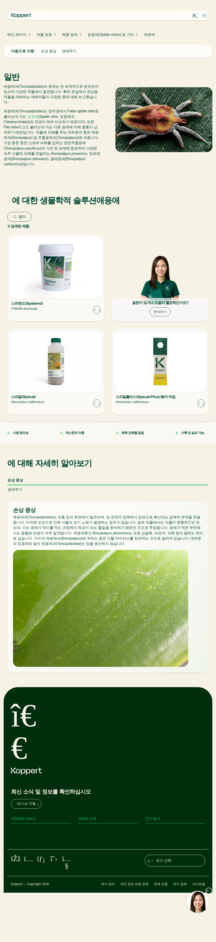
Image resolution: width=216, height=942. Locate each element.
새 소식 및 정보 (90, 839)
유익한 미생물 (22, 866)
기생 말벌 (18, 848)
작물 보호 (44, 35)
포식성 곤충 (20, 839)
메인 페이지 (16, 35)
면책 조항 (161, 933)
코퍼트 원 (153, 839)
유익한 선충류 (22, 857)
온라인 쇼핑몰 (156, 830)
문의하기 (160, 312)
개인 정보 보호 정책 (134, 933)
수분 (14, 885)
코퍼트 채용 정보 (91, 848)
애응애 (149, 35)
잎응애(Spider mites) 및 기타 (111, 35)
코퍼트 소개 (87, 830)
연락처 (83, 857)
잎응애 (32, 117)
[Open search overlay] (195, 15)
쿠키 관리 (108, 933)
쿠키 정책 (180, 933)
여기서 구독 (28, 803)
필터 (19, 217)
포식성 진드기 (22, 830)
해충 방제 (70, 35)
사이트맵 (198, 933)
